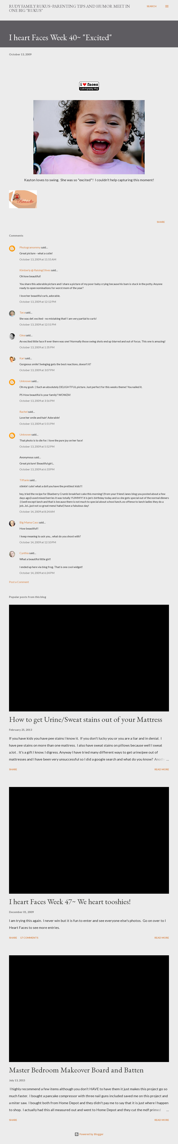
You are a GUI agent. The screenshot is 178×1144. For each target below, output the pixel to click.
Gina (22, 335)
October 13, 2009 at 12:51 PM (37, 324)
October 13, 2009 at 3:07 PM (37, 370)
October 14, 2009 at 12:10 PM (37, 542)
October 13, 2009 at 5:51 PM (37, 423)
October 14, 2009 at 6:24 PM (37, 572)
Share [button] (161, 221)
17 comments (29, 937)
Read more (162, 769)
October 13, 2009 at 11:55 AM (37, 259)
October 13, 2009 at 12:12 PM (37, 301)
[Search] (151, 6)
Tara (22, 312)
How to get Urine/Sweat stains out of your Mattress (85, 719)
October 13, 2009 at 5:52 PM (37, 446)
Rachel (23, 411)
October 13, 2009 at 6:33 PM (37, 469)
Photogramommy (30, 247)
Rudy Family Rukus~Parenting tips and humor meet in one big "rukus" (69, 8)
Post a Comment (19, 581)
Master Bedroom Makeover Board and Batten (76, 1070)
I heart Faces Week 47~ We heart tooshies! (70, 901)
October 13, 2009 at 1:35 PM (37, 347)
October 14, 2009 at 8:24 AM (37, 511)
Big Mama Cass (28, 522)
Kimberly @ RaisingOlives (34, 270)
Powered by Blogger (89, 1134)
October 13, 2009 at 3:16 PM (37, 400)
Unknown (25, 381)
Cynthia (24, 553)
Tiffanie (24, 480)
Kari (22, 358)
